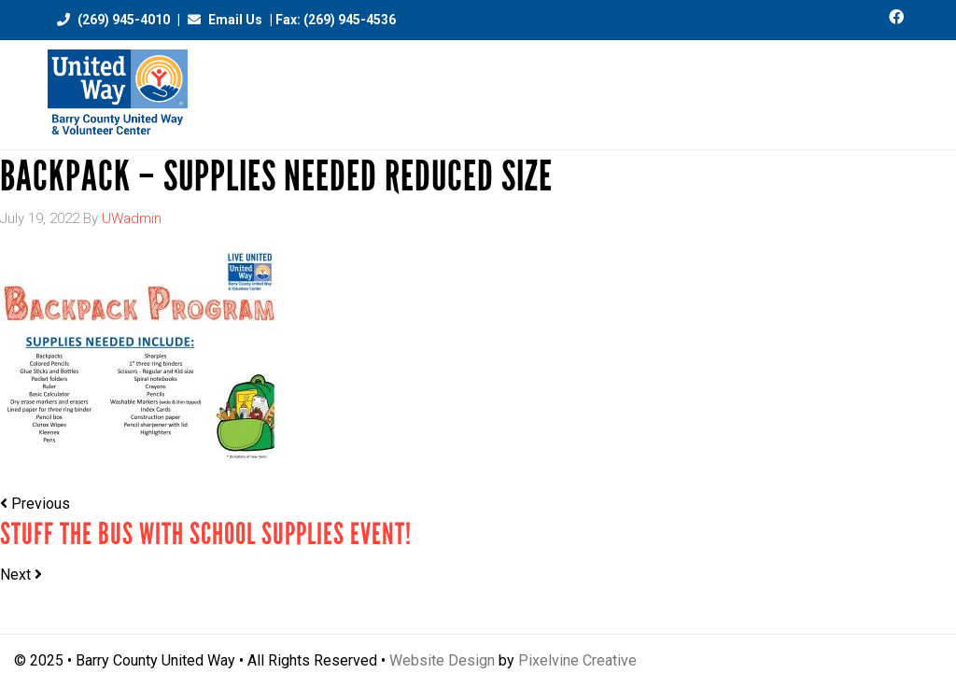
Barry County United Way (118, 94)
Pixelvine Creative (577, 660)
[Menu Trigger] (901, 86)
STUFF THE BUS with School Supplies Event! (206, 534)
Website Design (442, 660)
